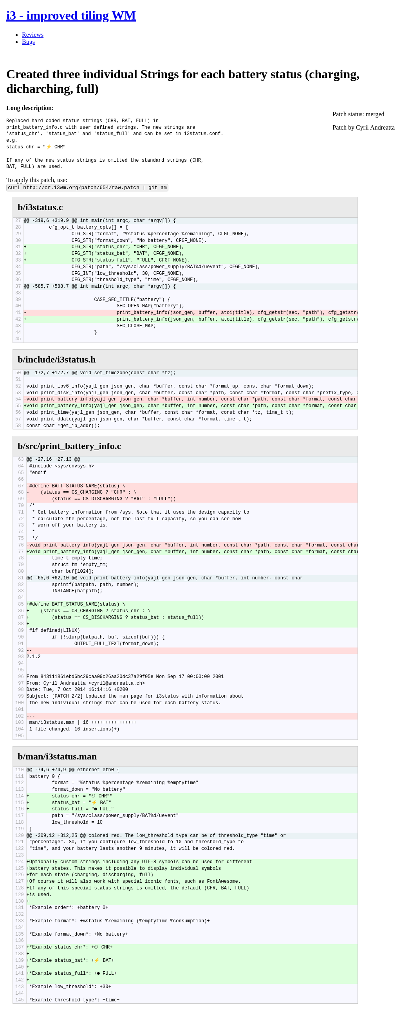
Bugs (28, 41)
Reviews (32, 34)
